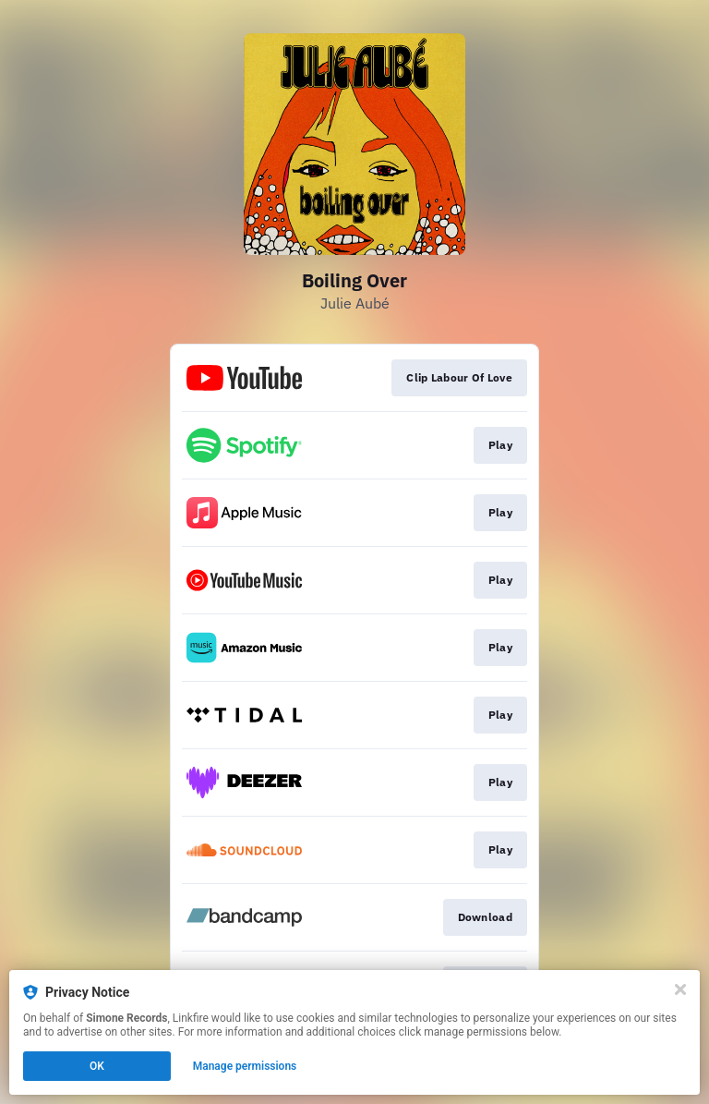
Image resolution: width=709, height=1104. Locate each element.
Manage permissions (245, 1066)
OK (97, 1066)
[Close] (680, 989)
